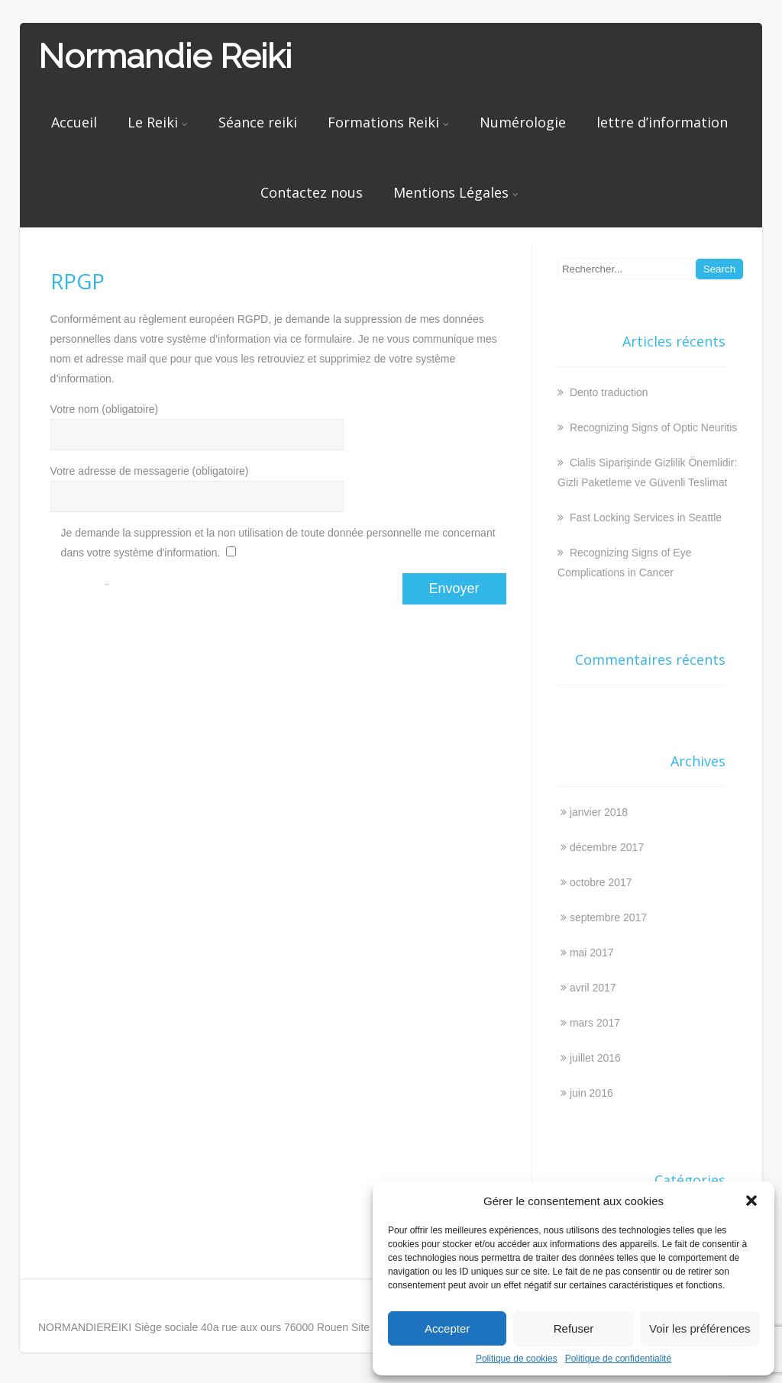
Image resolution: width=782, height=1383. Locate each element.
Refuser (574, 1328)
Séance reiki (257, 122)
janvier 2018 (599, 812)
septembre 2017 (608, 917)
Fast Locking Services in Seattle (644, 517)
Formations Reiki (388, 122)
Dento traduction (607, 392)
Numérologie (523, 122)
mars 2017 (595, 1023)
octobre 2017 (601, 882)
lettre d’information (662, 122)
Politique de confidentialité (618, 1358)
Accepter (447, 1328)
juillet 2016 (595, 1058)
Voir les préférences (700, 1328)
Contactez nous (311, 192)
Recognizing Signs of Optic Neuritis (652, 427)
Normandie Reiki (165, 56)
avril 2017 (593, 988)
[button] (751, 1200)
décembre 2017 (607, 847)
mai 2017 (592, 952)
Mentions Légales (456, 192)
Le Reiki (158, 122)
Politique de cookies (516, 1358)
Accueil (74, 122)
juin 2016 (591, 1093)
